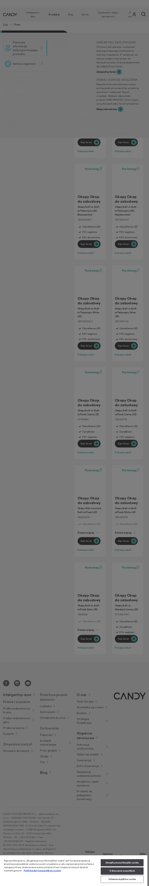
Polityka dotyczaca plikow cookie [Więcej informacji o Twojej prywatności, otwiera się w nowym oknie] (42, 870)
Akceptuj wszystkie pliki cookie (122, 862)
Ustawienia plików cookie (122, 879)
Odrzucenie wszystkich (122, 870)
